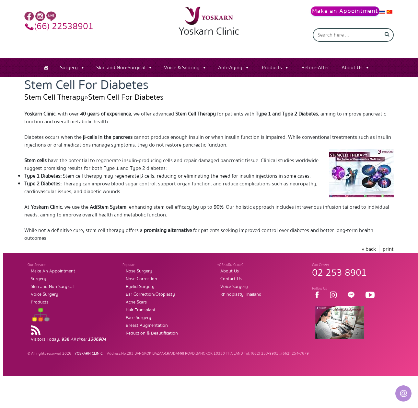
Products (272, 67)
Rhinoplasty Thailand (240, 294)
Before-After (315, 67)
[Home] (46, 68)
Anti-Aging (230, 67)
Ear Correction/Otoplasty (150, 294)
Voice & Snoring (182, 67)
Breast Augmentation (147, 325)
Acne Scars (136, 302)
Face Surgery (138, 317)
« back (369, 249)
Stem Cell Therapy (54, 97)
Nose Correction (141, 278)
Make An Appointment (53, 271)
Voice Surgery (44, 294)
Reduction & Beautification (152, 333)
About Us (352, 67)
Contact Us (231, 278)
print (388, 249)
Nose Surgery (139, 271)
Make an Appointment (345, 11)
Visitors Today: (68, 339)
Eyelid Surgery (140, 286)
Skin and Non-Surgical (120, 67)
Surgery (69, 67)
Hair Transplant (141, 310)
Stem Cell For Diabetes (125, 97)
